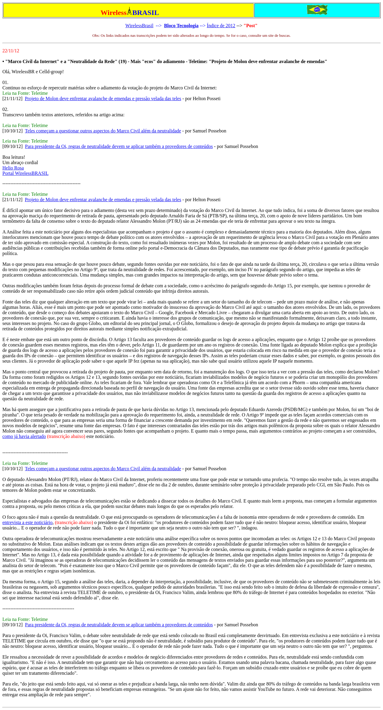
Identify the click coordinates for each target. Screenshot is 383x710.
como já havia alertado (24, 436)
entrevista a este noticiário (27, 522)
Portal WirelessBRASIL (25, 173)
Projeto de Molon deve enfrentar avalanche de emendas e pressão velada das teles (103, 98)
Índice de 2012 (221, 25)
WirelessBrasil (139, 25)
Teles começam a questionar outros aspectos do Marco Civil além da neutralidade (103, 130)
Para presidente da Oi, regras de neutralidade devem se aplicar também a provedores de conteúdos (119, 146)
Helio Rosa (13, 167)
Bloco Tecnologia (181, 25)
